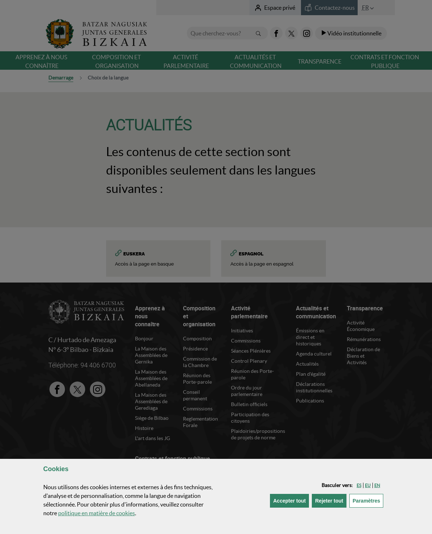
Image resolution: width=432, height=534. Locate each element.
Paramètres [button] (368, 500)
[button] (359, 485)
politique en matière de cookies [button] (96, 513)
